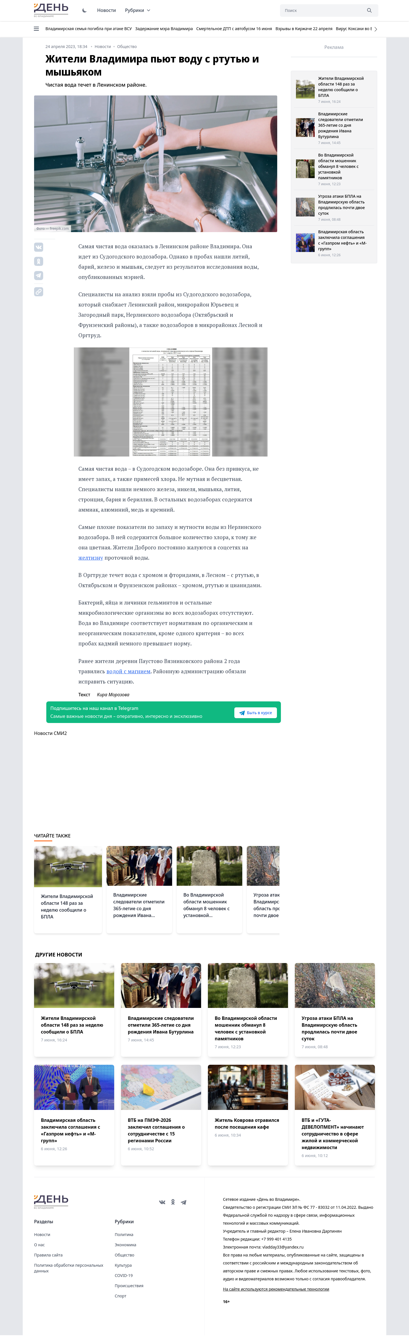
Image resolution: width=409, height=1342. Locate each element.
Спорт (120, 1302)
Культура (123, 1272)
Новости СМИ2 (50, 740)
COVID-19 (124, 1282)
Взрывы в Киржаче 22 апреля (304, 28)
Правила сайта (48, 1261)
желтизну (90, 557)
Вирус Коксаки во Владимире (364, 28)
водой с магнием (129, 671)
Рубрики (138, 10)
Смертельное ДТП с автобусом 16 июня (234, 28)
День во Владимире (52, 10)
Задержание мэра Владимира (164, 28)
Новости (106, 10)
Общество (124, 1261)
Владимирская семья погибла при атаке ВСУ (88, 28)
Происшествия (129, 1292)
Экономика (125, 1251)
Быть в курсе (243, 716)
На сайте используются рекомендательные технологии (276, 1296)
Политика (124, 1241)
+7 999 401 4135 (276, 1246)
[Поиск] (321, 10)
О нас (39, 1251)
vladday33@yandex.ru (283, 1253)
